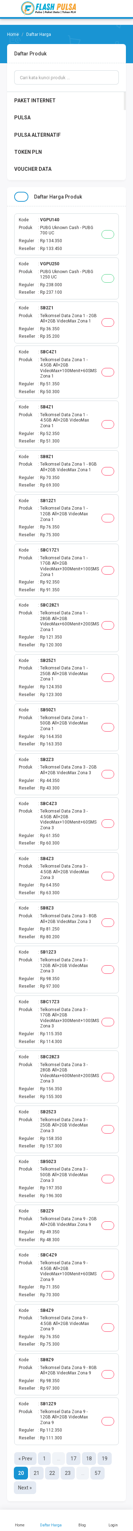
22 (52, 1473)
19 (104, 1458)
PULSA (22, 117)
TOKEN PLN (28, 152)
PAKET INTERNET (35, 100)
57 (97, 1473)
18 (89, 1458)
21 (36, 1473)
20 (21, 1473)
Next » (25, 1488)
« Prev (25, 1458)
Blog (82, 1520)
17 (73, 1458)
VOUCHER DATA (32, 169)
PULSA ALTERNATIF (37, 135)
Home (19, 1520)
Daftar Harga (51, 1520)
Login (113, 1520)
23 (68, 1473)
